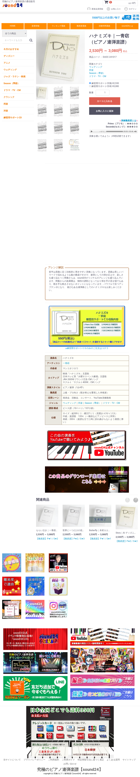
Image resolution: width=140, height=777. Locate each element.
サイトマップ (129, 759)
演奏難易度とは (128, 120)
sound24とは (127, 26)
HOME (12, 26)
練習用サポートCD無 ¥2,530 (104, 83)
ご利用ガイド (68, 759)
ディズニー (9, 56)
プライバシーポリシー (34, 759)
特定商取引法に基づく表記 (91, 759)
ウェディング (10, 69)
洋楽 (6, 110)
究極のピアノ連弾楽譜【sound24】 (70, 769)
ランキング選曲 (58, 26)
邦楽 (6, 104)
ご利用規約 (53, 759)
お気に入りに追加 (104, 111)
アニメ (7, 63)
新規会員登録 (95, 9)
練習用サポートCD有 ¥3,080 (104, 86)
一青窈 (66, 363)
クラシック (9, 97)
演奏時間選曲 (104, 26)
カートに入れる (104, 101)
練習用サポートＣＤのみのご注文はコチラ (86, 348)
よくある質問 (113, 759)
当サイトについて (12, 759)
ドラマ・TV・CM (12, 90)
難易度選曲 (81, 26)
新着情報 (35, 26)
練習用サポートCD (13, 117)
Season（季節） (12, 83)
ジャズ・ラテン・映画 (14, 76)
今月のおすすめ (11, 49)
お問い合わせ (70, 764)
